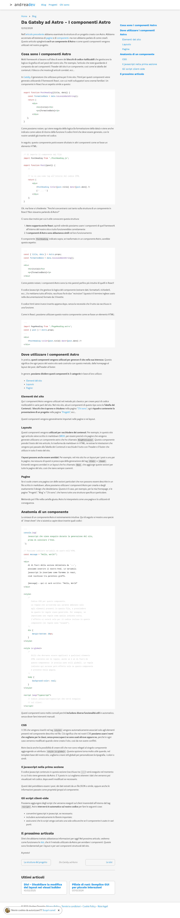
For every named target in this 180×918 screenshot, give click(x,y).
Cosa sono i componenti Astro (138, 25)
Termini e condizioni (71, 906)
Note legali (103, 906)
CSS (124, 59)
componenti (62, 38)
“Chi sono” (82, 408)
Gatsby (27, 77)
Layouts (126, 44)
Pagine (125, 49)
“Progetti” (65, 412)
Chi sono (64, 4)
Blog (43, 4)
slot (42, 842)
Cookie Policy (89, 906)
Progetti (53, 4)
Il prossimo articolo (132, 74)
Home (24, 16)
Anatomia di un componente (137, 54)
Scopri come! (49, 910)
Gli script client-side (133, 69)
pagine (49, 38)
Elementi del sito (131, 39)
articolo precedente (35, 34)
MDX (62, 436)
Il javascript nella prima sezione (139, 64)
